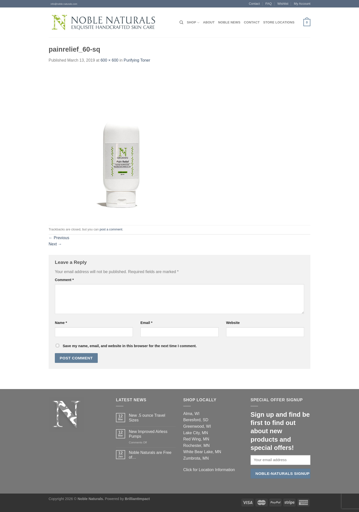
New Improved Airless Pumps (148, 433)
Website (233, 323)
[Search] (181, 22)
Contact (254, 3)
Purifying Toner (137, 60)
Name (61, 323)
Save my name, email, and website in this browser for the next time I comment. (129, 346)
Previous (59, 238)
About (209, 22)
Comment (64, 280)
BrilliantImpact (137, 499)
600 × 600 (109, 60)
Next (55, 244)
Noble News (229, 22)
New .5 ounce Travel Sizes (147, 417)
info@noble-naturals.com (63, 3)
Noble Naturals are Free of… (150, 454)
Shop (193, 22)
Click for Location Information (209, 470)
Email (146, 323)
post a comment (110, 229)
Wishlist (282, 3)
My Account (302, 3)
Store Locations (279, 22)
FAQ (268, 3)
